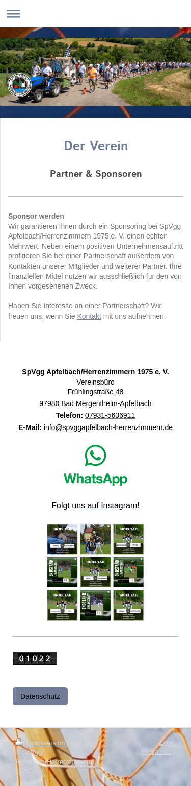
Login (167, 742)
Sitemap (82, 743)
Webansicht (158, 751)
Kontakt (89, 316)
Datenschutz (40, 696)
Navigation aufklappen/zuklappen (95, 14)
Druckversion (41, 743)
